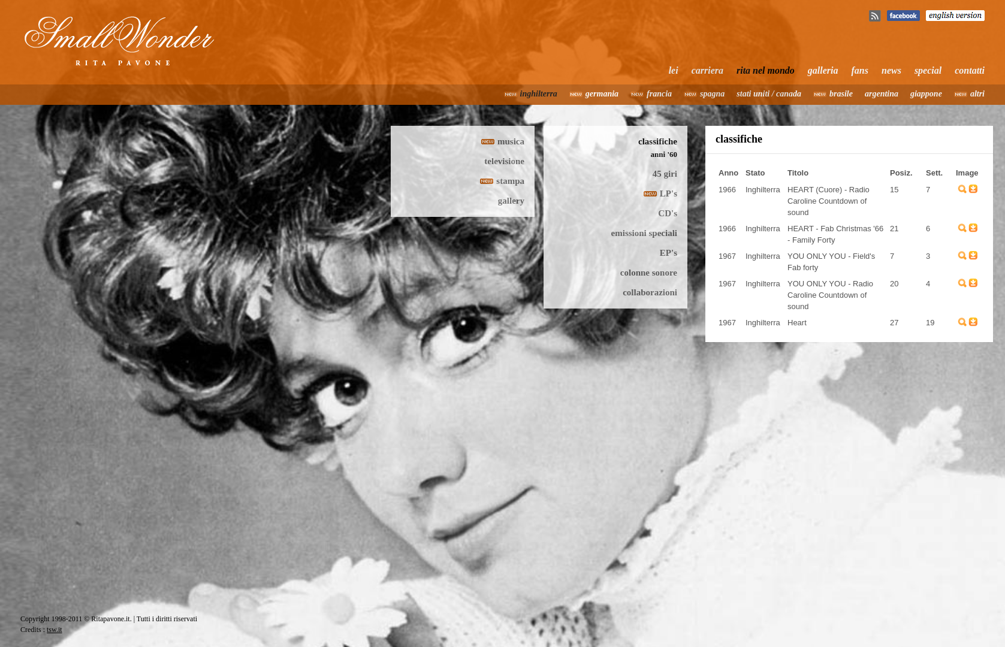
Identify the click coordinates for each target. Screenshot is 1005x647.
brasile (841, 93)
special (928, 70)
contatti (970, 70)
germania (602, 93)
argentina (881, 93)
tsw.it (54, 629)
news (891, 70)
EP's (668, 253)
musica (510, 141)
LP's (668, 193)
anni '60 (664, 154)
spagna (712, 93)
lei (673, 70)
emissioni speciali (644, 233)
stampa (510, 181)
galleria (823, 70)
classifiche (657, 141)
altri (977, 93)
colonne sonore (648, 272)
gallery (511, 200)
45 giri (665, 174)
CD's (667, 213)
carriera (707, 70)
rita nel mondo (766, 70)
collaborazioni (650, 292)
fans (860, 70)
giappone (926, 93)
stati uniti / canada (769, 93)
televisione (504, 161)
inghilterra (538, 93)
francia (659, 93)
